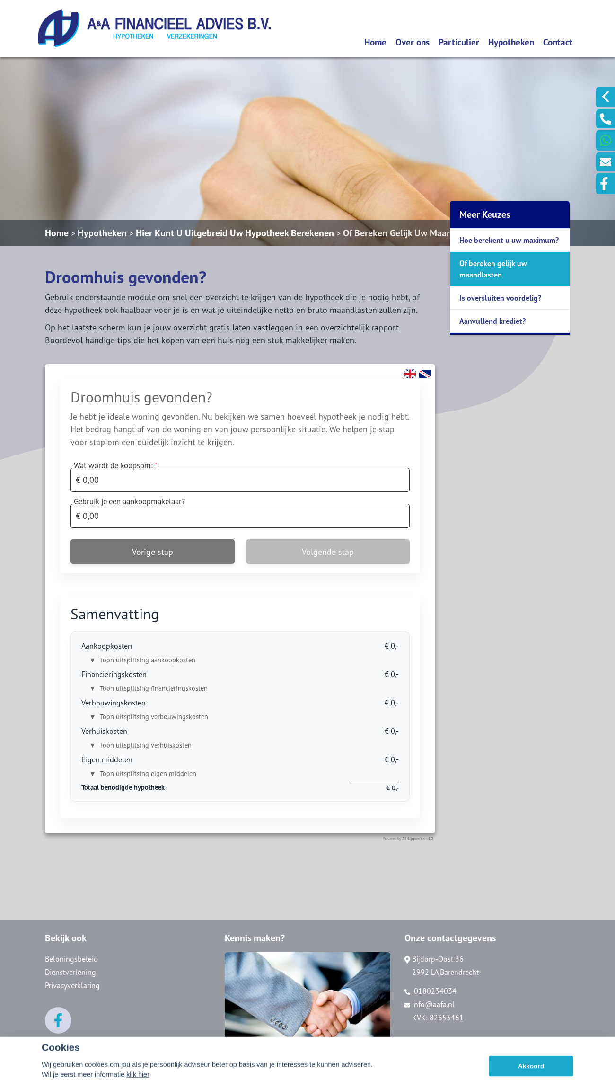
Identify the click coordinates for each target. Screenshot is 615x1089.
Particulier (459, 42)
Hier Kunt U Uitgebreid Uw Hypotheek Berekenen (235, 233)
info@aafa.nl (429, 1004)
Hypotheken (511, 42)
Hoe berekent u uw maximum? (509, 240)
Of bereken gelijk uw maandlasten (493, 269)
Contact (557, 42)
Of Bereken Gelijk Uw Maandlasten (412, 233)
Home (375, 42)
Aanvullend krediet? (492, 321)
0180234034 (430, 991)
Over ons (412, 42)
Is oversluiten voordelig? (500, 298)
